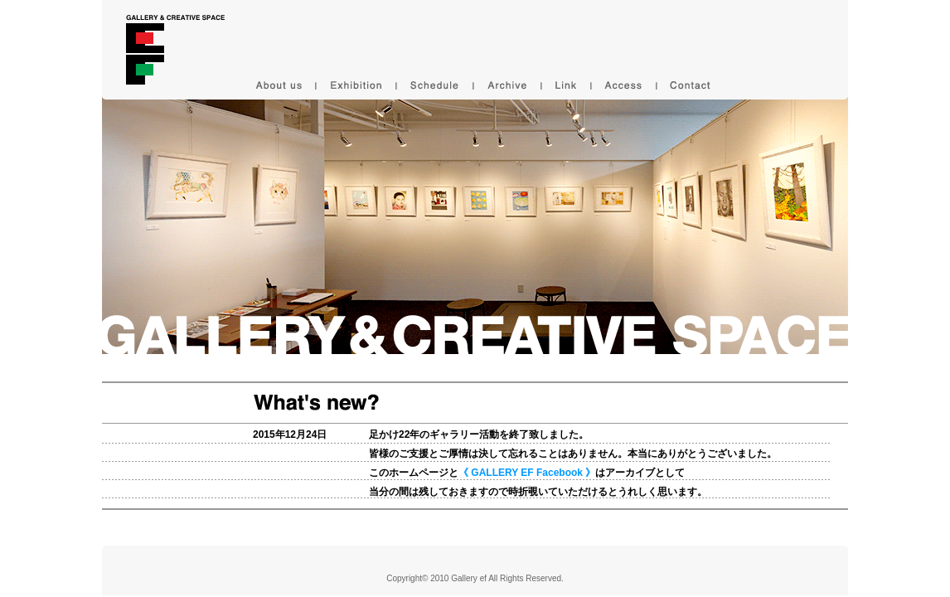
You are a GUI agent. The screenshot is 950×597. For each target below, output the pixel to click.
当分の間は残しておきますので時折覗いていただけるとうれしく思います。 (538, 492)
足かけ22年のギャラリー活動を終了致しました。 (479, 434)
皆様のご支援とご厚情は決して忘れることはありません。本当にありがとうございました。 (573, 453)
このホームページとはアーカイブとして (527, 472)
